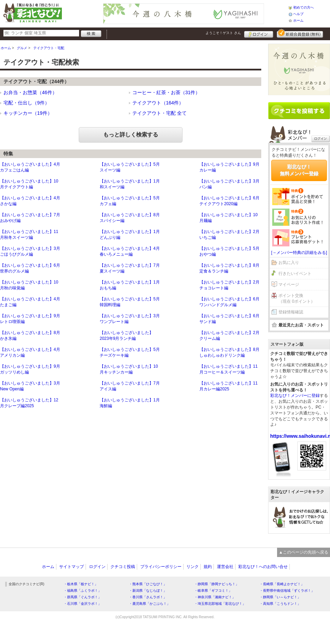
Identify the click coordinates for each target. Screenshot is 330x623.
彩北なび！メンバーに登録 (295, 395)
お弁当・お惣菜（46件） (30, 92)
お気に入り (288, 262)
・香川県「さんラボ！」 (148, 597)
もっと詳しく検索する (130, 134)
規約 (208, 566)
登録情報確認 (290, 312)
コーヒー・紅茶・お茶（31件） (166, 92)
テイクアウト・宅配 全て (159, 113)
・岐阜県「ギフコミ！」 (213, 590)
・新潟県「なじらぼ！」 (148, 590)
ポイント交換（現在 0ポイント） (296, 298)
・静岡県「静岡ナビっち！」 (216, 584)
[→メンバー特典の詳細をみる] (299, 252)
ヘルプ (298, 14)
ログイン (258, 33)
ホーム (298, 20)
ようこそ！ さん (223, 33)
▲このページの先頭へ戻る (303, 552)
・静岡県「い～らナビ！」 (280, 597)
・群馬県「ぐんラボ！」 (82, 597)
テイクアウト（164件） (158, 102)
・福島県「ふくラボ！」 (82, 590)
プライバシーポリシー (161, 566)
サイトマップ (71, 566)
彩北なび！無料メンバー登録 (299, 170)
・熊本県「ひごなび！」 (148, 584)
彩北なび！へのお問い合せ (263, 566)
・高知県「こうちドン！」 (280, 603)
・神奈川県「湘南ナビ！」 (214, 597)
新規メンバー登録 (300, 33)
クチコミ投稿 (122, 566)
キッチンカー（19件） (27, 113)
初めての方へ (303, 7)
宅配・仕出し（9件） (26, 102)
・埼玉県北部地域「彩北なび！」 (220, 603)
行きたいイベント (294, 273)
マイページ (288, 284)
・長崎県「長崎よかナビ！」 (282, 584)
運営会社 (225, 566)
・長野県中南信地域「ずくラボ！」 (287, 590)
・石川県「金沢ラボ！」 (82, 603)
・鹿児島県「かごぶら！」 (149, 603)
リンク (192, 566)
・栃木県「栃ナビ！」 (81, 584)
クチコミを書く (299, 110)
